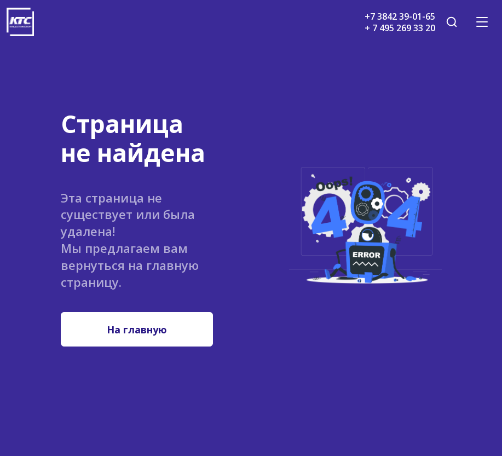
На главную (137, 329)
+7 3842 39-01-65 (400, 16)
